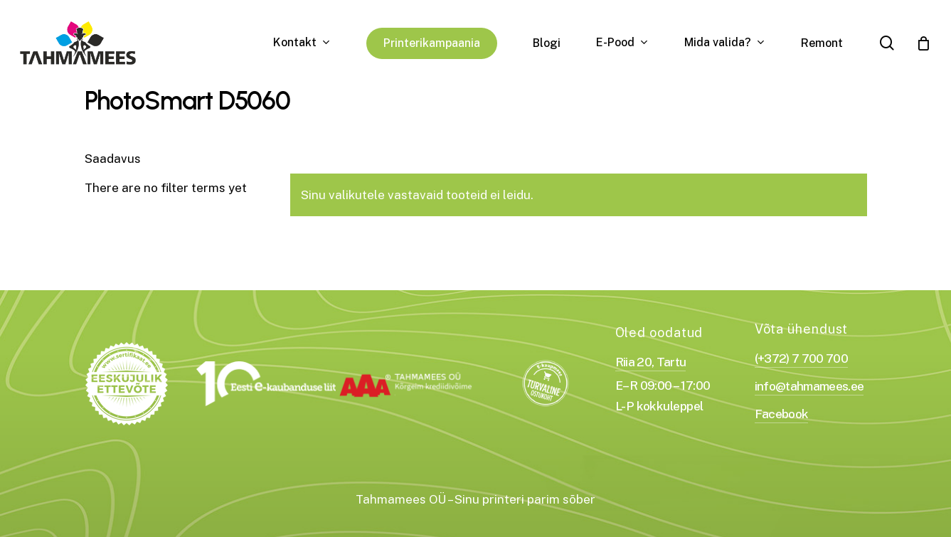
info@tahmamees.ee (809, 385)
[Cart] (923, 43)
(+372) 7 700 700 (801, 358)
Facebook (782, 413)
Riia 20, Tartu (650, 361)
